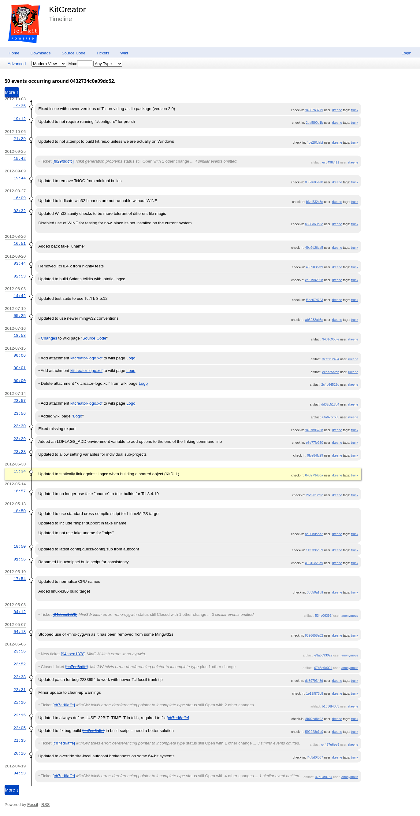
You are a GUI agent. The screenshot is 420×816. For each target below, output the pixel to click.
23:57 (19, 400)
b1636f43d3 (330, 706)
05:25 (19, 315)
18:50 (19, 511)
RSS (45, 804)
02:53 (19, 276)
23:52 (19, 664)
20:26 (19, 753)
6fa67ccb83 (330, 417)
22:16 (19, 702)
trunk (354, 110)
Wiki (124, 53)
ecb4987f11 (330, 162)
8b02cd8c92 (314, 719)
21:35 (19, 740)
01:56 (19, 559)
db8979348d (314, 680)
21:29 (19, 139)
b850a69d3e (314, 224)
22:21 (19, 690)
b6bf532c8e (314, 202)
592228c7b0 (314, 731)
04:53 (19, 773)
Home (14, 53)
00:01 (19, 368)
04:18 (19, 631)
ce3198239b (314, 280)
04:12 (19, 612)
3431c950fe (330, 339)
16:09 (19, 198)
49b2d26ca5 (314, 247)
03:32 (19, 211)
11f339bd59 (314, 550)
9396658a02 (314, 635)
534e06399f (323, 615)
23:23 (19, 451)
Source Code (74, 53)
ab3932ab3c (314, 320)
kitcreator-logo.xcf (86, 358)
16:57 (19, 491)
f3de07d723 (314, 300)
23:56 (19, 413)
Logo (131, 358)
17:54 (19, 579)
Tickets (102, 53)
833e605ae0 (314, 182)
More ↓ (12, 790)
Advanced (17, 63)
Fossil (32, 804)
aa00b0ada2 (314, 534)
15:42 (19, 158)
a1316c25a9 (314, 563)
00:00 (19, 381)
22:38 (19, 677)
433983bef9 (314, 267)
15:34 (19, 471)
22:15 (19, 715)
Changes (49, 338)
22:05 (19, 728)
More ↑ (12, 92)
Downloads (41, 53)
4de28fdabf (315, 142)
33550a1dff (315, 592)
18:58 (19, 335)
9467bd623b (314, 430)
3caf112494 (330, 359)
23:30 (19, 426)
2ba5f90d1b (314, 122)
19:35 (19, 106)
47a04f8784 (323, 777)
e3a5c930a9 (323, 655)
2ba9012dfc (314, 495)
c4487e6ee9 (330, 744)
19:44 (19, 178)
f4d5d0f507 (315, 757)
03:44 (19, 263)
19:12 (19, 119)
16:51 (19, 243)
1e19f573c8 (314, 693)
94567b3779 (314, 110)
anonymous (349, 615)
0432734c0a (314, 475)
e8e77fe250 (314, 442)
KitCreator (67, 9)
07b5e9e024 (323, 668)
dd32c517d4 (330, 404)
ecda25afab (330, 372)
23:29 (19, 439)
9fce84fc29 (315, 455)
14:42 (19, 296)
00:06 (19, 355)
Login (406, 53)
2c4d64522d (330, 384)
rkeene (337, 110)
